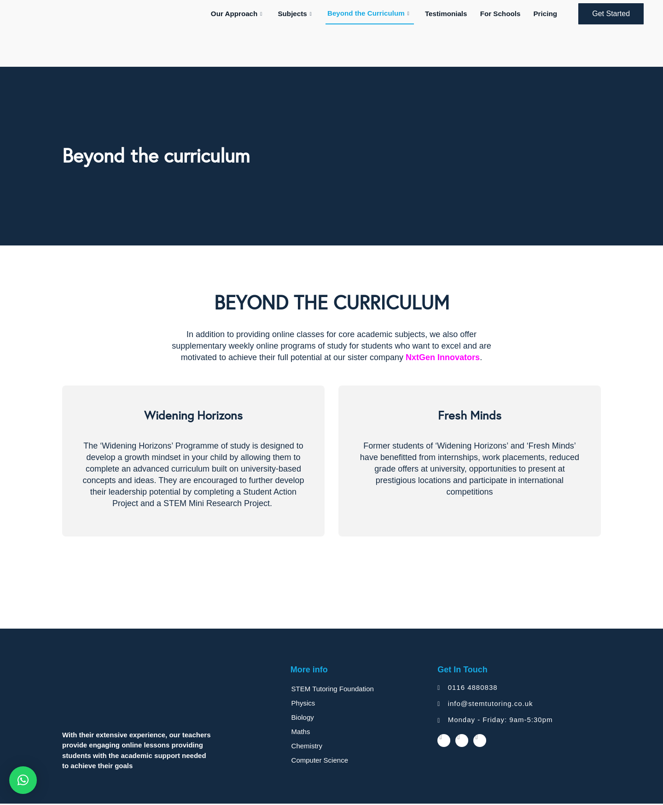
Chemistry (307, 747)
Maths (301, 733)
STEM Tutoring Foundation (333, 690)
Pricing (546, 14)
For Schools (503, 14)
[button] (23, 780)
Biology (303, 719)
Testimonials (451, 14)
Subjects (301, 14)
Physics (304, 704)
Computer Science (320, 761)
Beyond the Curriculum (374, 13)
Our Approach (244, 14)
